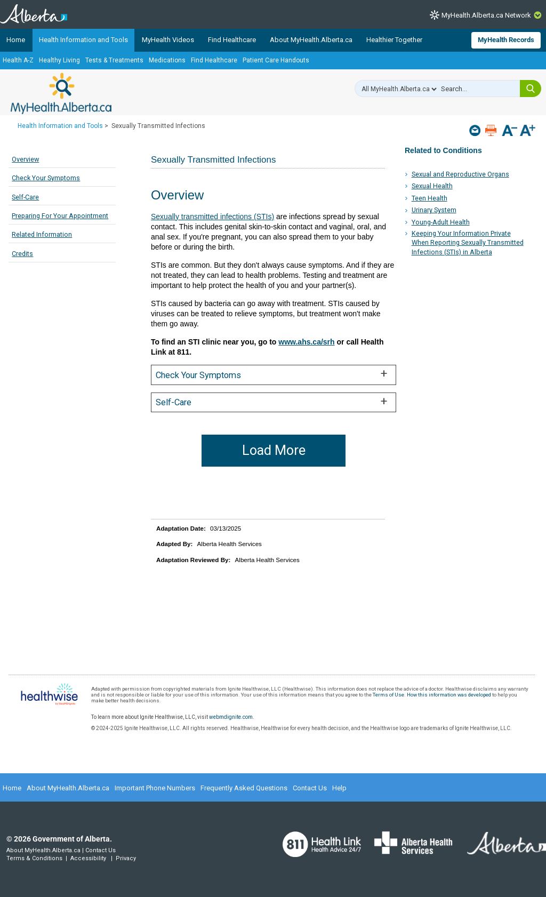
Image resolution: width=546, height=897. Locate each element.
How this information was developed (449, 695)
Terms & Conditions (34, 858)
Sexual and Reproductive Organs (460, 174)
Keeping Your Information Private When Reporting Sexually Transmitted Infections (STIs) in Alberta (468, 242)
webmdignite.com (231, 717)
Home (15, 40)
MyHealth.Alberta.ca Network (486, 15)
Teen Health (429, 198)
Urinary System (434, 210)
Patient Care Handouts (276, 60)
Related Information (42, 234)
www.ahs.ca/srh (306, 342)
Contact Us (310, 788)
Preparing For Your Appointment (60, 216)
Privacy (126, 858)
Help (339, 788)
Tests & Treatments (114, 60)
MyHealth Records (506, 40)
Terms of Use (388, 695)
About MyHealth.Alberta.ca (311, 40)
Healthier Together (394, 40)
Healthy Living (59, 60)
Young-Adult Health (441, 222)
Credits (22, 254)
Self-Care (25, 197)
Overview (25, 159)
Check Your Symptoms (46, 178)
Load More (274, 450)
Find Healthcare (232, 40)
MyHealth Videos (168, 40)
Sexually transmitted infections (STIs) (212, 216)
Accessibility (88, 858)
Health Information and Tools (83, 40)
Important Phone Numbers (155, 788)
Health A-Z (18, 60)
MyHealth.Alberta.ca (61, 93)
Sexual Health (432, 186)
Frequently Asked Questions (243, 788)
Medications (167, 60)
